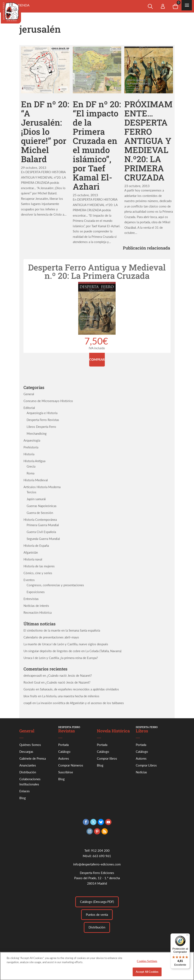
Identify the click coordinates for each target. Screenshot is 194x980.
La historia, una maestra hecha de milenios (70, 696)
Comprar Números (70, 765)
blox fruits (30, 696)
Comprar (97, 359)
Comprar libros (107, 758)
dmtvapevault (32, 675)
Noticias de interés (36, 605)
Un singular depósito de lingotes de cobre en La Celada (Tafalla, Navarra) (72, 651)
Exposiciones (36, 592)
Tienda (24, 5)
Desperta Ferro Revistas (43, 420)
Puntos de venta (97, 914)
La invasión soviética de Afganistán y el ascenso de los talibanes (80, 703)
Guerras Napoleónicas (42, 506)
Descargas (26, 751)
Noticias (141, 772)
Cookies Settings (147, 963)
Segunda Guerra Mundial (43, 539)
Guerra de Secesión (40, 513)
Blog (22, 798)
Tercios (31, 492)
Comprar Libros (146, 765)
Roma (30, 473)
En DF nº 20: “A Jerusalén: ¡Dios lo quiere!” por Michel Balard (45, 131)
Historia (28, 454)
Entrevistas (31, 599)
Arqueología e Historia (42, 413)
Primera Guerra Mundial (43, 525)
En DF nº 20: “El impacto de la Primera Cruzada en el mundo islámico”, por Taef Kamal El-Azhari (97, 145)
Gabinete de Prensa (32, 758)
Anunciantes (27, 765)
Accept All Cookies (147, 974)
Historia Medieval (35, 480)
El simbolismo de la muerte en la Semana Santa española (61, 630)
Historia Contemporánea (40, 519)
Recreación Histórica (37, 612)
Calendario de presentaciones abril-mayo (51, 637)
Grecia (31, 466)
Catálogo (64, 751)
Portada (63, 745)
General (28, 394)
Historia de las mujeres (39, 566)
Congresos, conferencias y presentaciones (55, 585)
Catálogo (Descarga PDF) (97, 901)
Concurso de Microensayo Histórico (48, 401)
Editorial (29, 408)
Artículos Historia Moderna (42, 487)
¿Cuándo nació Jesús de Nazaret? (69, 675)
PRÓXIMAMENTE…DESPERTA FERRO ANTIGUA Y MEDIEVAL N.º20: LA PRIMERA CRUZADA (148, 141)
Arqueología (31, 440)
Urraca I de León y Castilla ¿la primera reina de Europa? (60, 658)
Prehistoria (30, 447)
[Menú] (187, 935)
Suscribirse (65, 772)
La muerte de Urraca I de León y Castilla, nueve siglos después (65, 644)
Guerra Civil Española (41, 532)
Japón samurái (36, 499)
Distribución (27, 772)
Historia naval (32, 559)
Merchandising (37, 433)
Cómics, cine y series (37, 573)
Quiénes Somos (30, 745)
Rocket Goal (31, 682)
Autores (63, 758)
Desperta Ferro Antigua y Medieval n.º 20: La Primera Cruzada (97, 271)
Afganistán (30, 552)
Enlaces (24, 791)
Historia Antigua (34, 461)
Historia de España (36, 545)
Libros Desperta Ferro (41, 426)
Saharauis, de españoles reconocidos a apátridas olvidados (79, 689)
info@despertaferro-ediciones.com (97, 864)
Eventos (29, 580)
